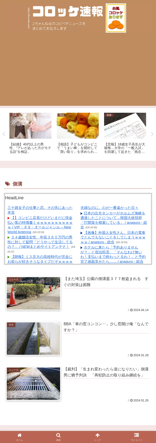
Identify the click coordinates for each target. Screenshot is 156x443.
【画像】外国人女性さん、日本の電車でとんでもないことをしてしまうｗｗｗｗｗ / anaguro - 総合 (113, 237)
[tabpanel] (30, 133)
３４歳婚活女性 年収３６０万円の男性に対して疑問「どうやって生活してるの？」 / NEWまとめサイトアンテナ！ (40, 242)
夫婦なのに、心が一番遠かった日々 (109, 208)
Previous (3, 134)
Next (152, 134)
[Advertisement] (78, 72)
